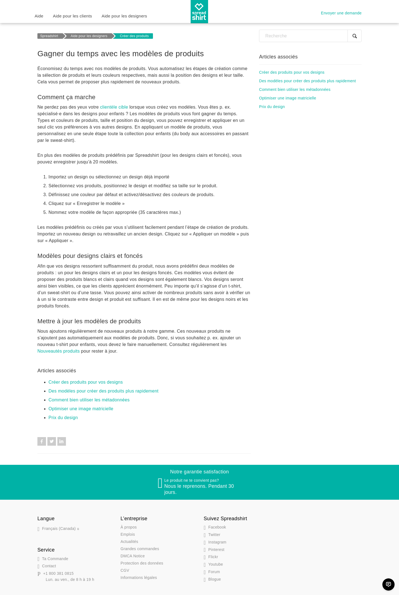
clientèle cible (114, 107)
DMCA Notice (133, 556)
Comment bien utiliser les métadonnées (89, 399)
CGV (125, 570)
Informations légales (139, 577)
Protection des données (142, 563)
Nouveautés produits (58, 351)
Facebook (41, 441)
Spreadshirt (49, 36)
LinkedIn (61, 441)
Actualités (129, 541)
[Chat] (388, 584)
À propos (129, 527)
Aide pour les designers (124, 16)
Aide (39, 16)
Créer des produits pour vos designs (85, 382)
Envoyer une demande (341, 13)
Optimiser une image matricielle (80, 408)
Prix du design (63, 417)
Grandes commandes (140, 549)
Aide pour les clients (72, 16)
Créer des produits (134, 36)
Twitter (51, 441)
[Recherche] (310, 36)
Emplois (128, 534)
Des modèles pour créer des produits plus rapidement (103, 391)
